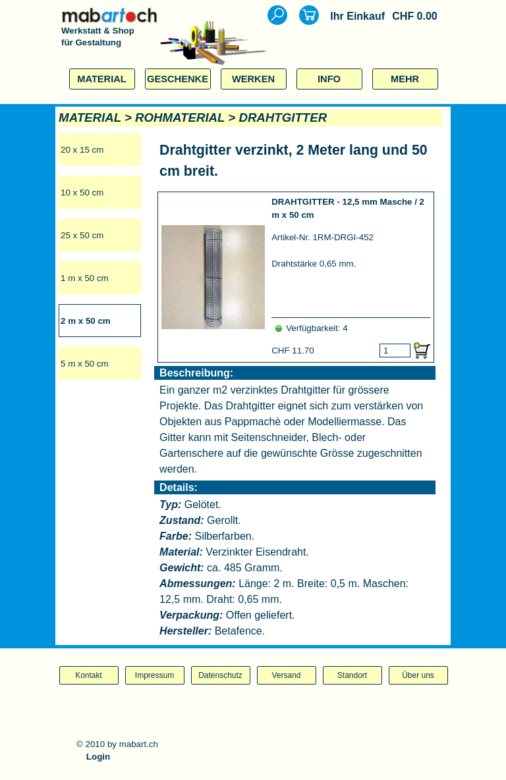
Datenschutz (220, 675)
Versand (285, 675)
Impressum (154, 675)
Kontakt (88, 675)
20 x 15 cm (82, 150)
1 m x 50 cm (85, 278)
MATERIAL (101, 79)
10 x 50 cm (82, 192)
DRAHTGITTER (283, 117)
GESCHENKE (177, 79)
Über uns (418, 675)
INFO (329, 79)
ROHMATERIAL (180, 117)
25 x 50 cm (82, 235)
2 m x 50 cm (86, 321)
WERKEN (253, 79)
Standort (352, 675)
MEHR (405, 79)
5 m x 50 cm (85, 364)
